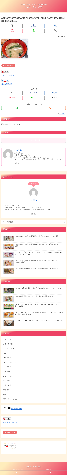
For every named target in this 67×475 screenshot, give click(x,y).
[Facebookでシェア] (33, 26)
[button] (54, 31)
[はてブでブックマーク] (54, 26)
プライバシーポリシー (17, 469)
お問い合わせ (49, 469)
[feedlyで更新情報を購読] (17, 108)
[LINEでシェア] (33, 31)
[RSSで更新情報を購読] (50, 108)
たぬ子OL (18, 150)
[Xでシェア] (12, 26)
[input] (33, 222)
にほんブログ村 (6, 84)
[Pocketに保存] (12, 31)
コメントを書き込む (33, 140)
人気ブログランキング (8, 75)
